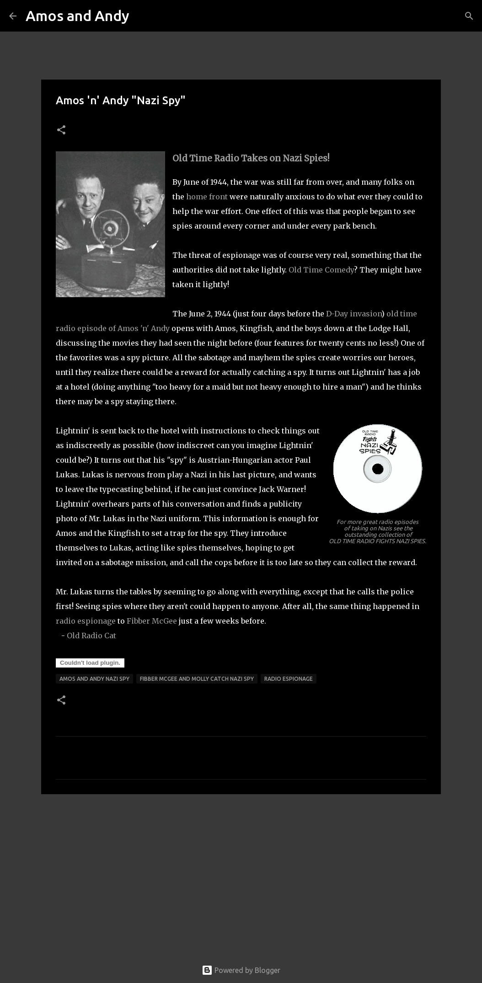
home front (207, 196)
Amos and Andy (77, 15)
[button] (61, 130)
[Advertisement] (241, 872)
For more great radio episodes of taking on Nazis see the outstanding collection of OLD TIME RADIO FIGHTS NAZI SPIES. (377, 531)
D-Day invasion (353, 313)
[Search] (142, 16)
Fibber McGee (152, 620)
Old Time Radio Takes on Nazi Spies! (251, 158)
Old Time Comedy (321, 269)
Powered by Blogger (241, 970)
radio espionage (86, 620)
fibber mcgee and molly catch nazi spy (197, 679)
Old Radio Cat (91, 635)
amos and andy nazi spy (94, 679)
